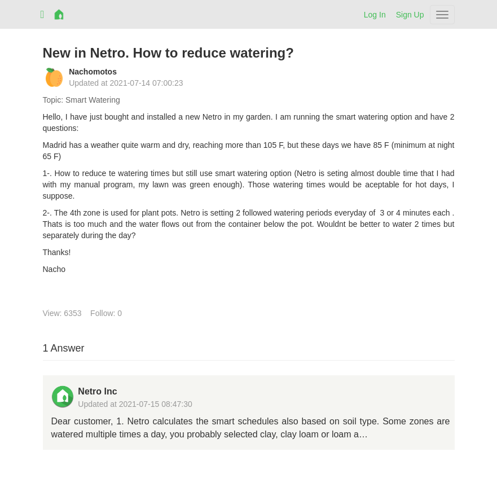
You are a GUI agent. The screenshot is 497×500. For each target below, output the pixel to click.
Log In (375, 14)
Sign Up (410, 14)
